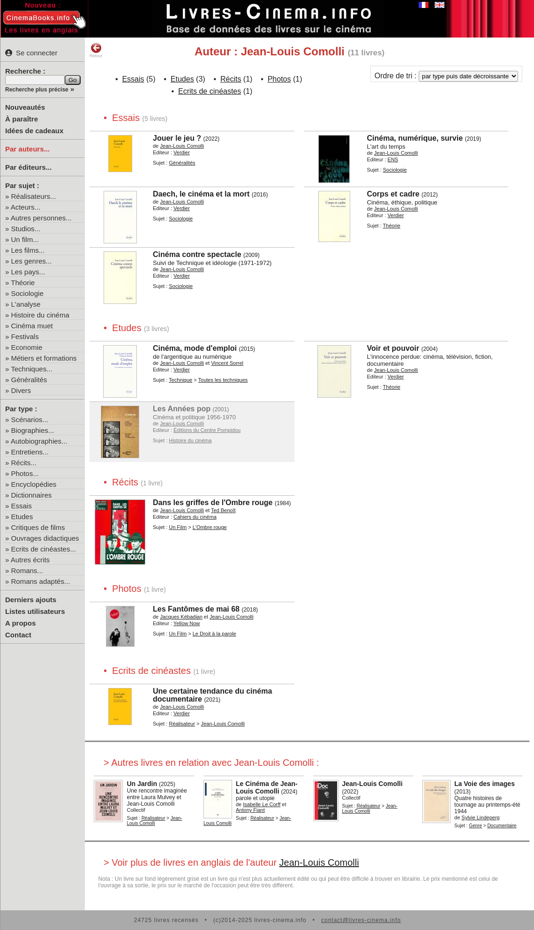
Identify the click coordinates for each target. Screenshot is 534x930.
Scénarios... (29, 419)
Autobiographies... (39, 441)
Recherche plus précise (36, 89)
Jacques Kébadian (181, 617)
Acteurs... (25, 207)
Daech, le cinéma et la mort (201, 194)
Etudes (22, 517)
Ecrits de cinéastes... (43, 549)
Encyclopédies (34, 484)
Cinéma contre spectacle (197, 254)
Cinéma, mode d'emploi (195, 348)
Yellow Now (186, 623)
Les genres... (31, 261)
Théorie (23, 283)
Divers (21, 390)
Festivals (25, 336)
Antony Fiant (250, 810)
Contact (18, 635)
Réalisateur (182, 723)
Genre (475, 825)
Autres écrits (30, 560)
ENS (393, 159)
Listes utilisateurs (35, 611)
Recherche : (25, 71)
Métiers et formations (44, 358)
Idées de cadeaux (34, 131)
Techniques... (31, 369)
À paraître (21, 119)
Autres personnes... (41, 218)
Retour (96, 50)
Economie (27, 347)
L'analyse (26, 304)
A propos (20, 623)
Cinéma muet (32, 326)
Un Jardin (142, 783)
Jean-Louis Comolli (182, 146)
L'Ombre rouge (210, 527)
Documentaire (501, 825)
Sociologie (27, 293)
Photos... (25, 473)
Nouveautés (25, 107)
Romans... (27, 571)
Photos (279, 79)
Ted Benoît (223, 510)
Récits (230, 79)
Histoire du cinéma (40, 315)
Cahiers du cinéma (195, 517)
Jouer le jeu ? (177, 138)
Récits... (24, 463)
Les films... (28, 250)
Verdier (181, 152)
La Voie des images (484, 783)
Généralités (29, 380)
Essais (21, 506)
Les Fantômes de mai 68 (196, 609)
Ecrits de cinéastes (209, 91)
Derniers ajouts (30, 600)
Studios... (26, 229)
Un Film (178, 527)
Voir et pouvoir (393, 348)
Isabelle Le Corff (261, 804)
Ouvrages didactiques (45, 538)
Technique (180, 380)
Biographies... (32, 430)
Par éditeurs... (28, 167)
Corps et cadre (393, 194)
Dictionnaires (31, 495)
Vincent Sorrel (227, 363)
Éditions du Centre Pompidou (207, 430)
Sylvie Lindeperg (480, 817)
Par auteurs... (27, 149)
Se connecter (31, 53)
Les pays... (28, 272)
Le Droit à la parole (214, 633)
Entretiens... (30, 452)
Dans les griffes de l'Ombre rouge (212, 503)
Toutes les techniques (223, 380)
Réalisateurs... (33, 196)
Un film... (25, 239)
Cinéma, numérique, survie (415, 138)
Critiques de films (38, 527)
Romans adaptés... (40, 581)
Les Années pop (182, 409)
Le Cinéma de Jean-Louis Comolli (267, 787)
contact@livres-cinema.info (361, 920)
